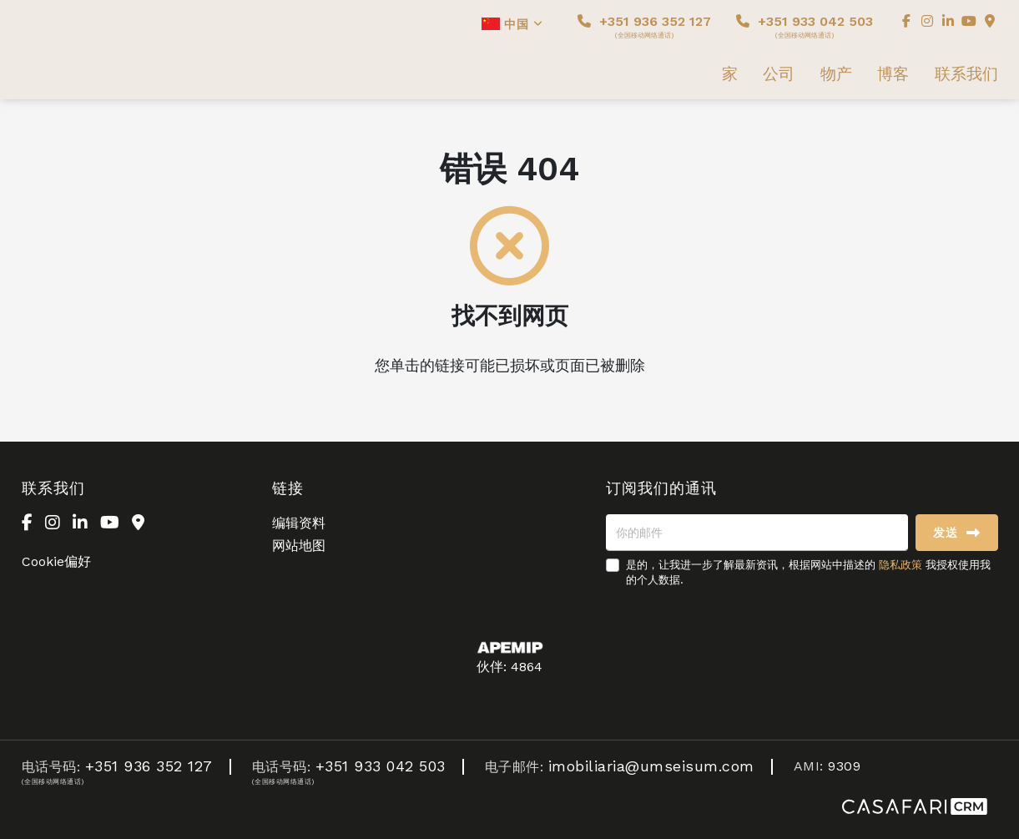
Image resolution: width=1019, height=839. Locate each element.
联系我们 (966, 74)
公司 (779, 74)
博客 (893, 74)
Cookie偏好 (56, 561)
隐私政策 (900, 564)
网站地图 (298, 545)
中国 (512, 24)
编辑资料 (298, 523)
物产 (836, 74)
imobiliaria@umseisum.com (651, 766)
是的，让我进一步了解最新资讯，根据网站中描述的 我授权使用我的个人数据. (808, 572)
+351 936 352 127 (644, 26)
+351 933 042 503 (804, 26)
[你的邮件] (757, 532)
